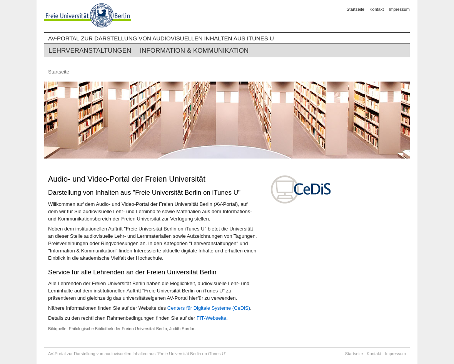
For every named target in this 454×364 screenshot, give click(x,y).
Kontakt (376, 9)
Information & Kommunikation (194, 50)
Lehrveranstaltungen (89, 50)
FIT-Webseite (211, 318)
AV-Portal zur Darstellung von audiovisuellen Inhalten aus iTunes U (161, 38)
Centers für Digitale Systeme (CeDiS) (208, 308)
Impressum (399, 9)
